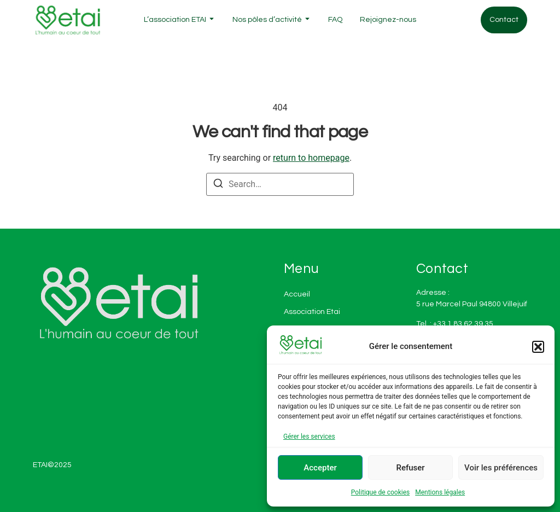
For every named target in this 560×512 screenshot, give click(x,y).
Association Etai (312, 312)
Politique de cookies (380, 492)
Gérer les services (309, 436)
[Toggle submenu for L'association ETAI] (210, 20)
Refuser (410, 468)
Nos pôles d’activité (267, 20)
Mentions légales (440, 492)
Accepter (320, 468)
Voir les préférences (501, 468)
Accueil (297, 294)
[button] (538, 346)
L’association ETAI (175, 20)
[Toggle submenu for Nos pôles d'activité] (306, 20)
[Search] (218, 185)
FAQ (335, 20)
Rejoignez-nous (388, 20)
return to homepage (311, 158)
